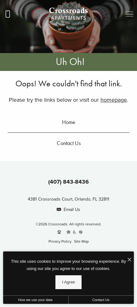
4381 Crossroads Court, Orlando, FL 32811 (68, 199)
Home (68, 122)
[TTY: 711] (59, 232)
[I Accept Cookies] (129, 259)
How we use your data (35, 300)
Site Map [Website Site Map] (81, 241)
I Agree (68, 282)
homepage (113, 100)
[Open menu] (129, 14)
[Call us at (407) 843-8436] (7, 14)
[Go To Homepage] (68, 14)
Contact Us (69, 143)
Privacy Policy (60, 241)
